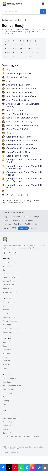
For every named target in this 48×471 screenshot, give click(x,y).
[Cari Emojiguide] (21, 11)
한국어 (36, 224)
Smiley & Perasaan (10, 321)
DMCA (5, 429)
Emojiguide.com (8, 20)
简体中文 (17, 224)
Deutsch (26, 217)
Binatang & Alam (9, 325)
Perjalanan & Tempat (11, 277)
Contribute (7, 414)
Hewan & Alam (8, 285)
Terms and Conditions (11, 418)
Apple (5, 342)
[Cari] (43, 11)
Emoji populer (8, 393)
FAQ (4, 404)
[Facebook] (5, 253)
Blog (4, 397)
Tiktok (5, 368)
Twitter (5, 357)
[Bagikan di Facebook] (3, 467)
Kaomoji (6, 401)
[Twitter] (10, 253)
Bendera (6, 266)
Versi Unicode (8, 389)
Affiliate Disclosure (10, 426)
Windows (6, 353)
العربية (6, 228)
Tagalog (34, 228)
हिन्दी (14, 228)
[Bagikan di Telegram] (27, 467)
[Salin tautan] (39, 467)
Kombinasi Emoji (9, 378)
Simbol (5, 274)
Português (30, 220)
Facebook (7, 350)
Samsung (6, 361)
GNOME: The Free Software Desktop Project (21, 437)
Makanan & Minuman (11, 288)
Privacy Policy (8, 422)
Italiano (7, 220)
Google (6, 346)
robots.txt (14, 452)
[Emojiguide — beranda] (5, 239)
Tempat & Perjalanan (11, 317)
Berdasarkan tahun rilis (12, 386)
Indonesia (23, 228)
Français (36, 217)
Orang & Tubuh (9, 262)
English (7, 217)
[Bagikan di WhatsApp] (21, 467)
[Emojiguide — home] (12, 4)
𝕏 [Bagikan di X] (9, 467)
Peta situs (6, 452)
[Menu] (42, 3)
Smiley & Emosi (9, 281)
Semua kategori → (10, 332)
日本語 (27, 224)
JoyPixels (6, 364)
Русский (7, 224)
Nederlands (18, 220)
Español (16, 217)
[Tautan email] (45, 467)
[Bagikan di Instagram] (33, 467)
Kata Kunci (7, 382)
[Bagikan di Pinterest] (15, 467)
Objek (5, 270)
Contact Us (7, 433)
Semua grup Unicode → (12, 292)
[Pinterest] (15, 253)
